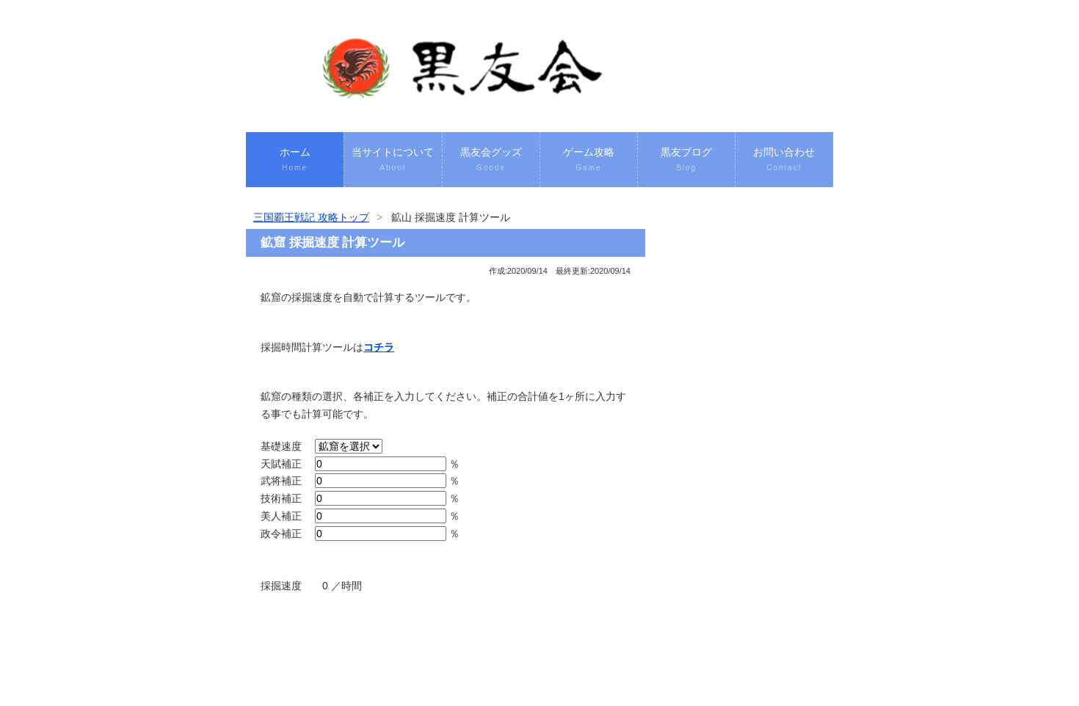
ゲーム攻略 (588, 160)
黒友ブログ (686, 160)
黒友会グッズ (491, 160)
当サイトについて (392, 160)
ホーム (295, 160)
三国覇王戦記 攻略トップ (311, 217)
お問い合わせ (783, 160)
